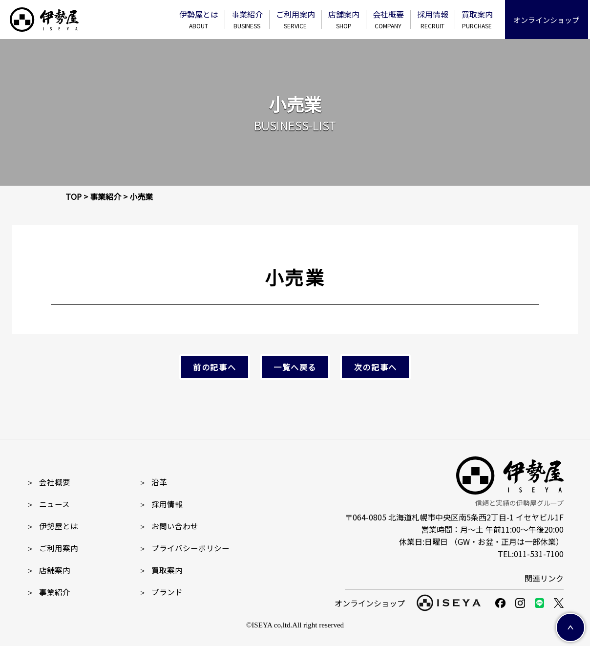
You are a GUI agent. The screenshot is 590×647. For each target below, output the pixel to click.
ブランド (161, 593)
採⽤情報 (434, 19)
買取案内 (479, 19)
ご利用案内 (52, 549)
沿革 (153, 483)
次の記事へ (371, 367)
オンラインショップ (549, 20)
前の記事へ (218, 367)
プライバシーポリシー (184, 549)
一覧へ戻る (295, 367)
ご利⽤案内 (297, 19)
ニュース (48, 505)
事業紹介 (249, 19)
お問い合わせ (168, 527)
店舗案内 (345, 19)
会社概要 (390, 19)
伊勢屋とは (200, 19)
